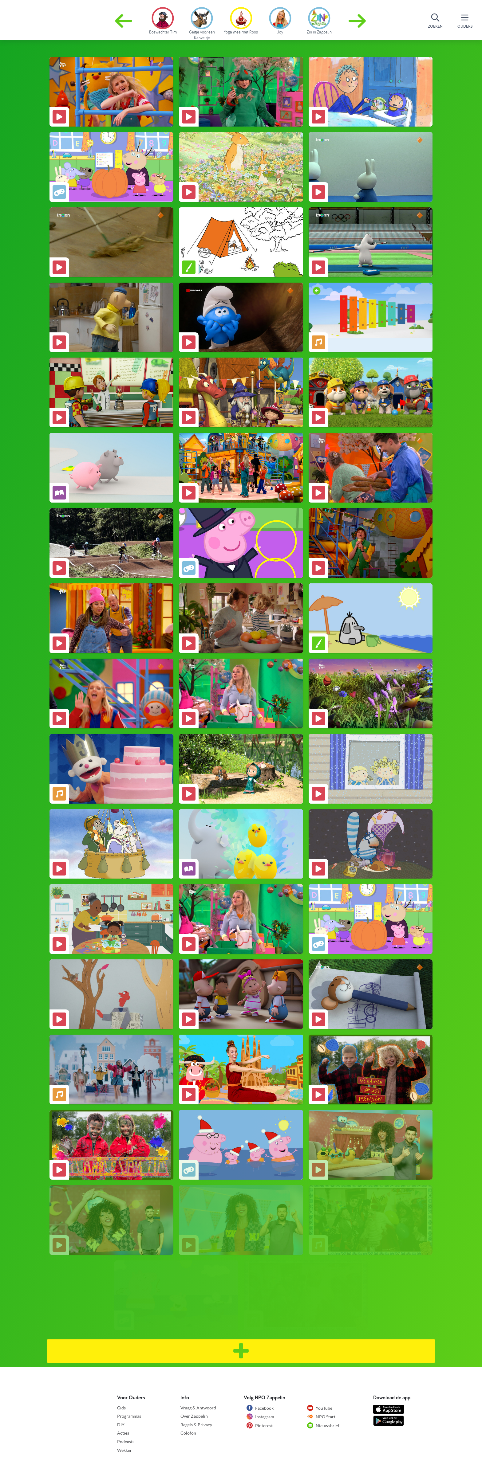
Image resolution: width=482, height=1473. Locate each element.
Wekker (124, 1450)
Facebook (260, 1408)
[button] (358, 21)
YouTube (319, 1408)
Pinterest (260, 1425)
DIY (120, 1424)
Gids (121, 1407)
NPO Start (321, 1416)
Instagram (260, 1416)
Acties (123, 1433)
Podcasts (125, 1441)
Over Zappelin (194, 1416)
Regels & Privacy (196, 1424)
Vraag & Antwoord (198, 1407)
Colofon (188, 1433)
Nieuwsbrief (323, 1425)
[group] (162, 19)
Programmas (129, 1416)
